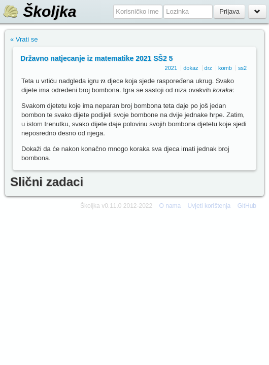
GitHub (247, 205)
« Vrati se (24, 39)
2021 (171, 68)
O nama (170, 205)
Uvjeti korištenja (209, 205)
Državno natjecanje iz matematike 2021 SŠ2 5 (96, 58)
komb (225, 68)
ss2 (242, 68)
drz (208, 68)
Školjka (39, 11)
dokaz (190, 68)
